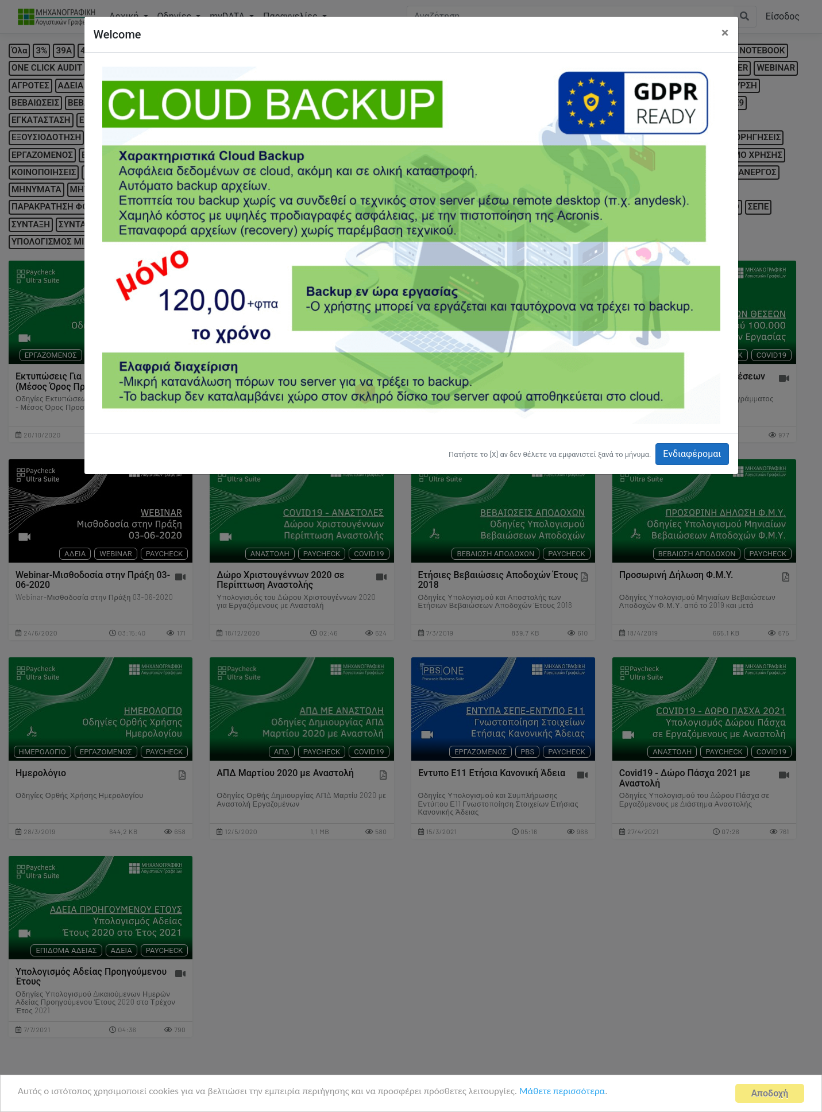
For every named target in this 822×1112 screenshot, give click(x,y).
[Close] (725, 33)
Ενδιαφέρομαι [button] (692, 453)
